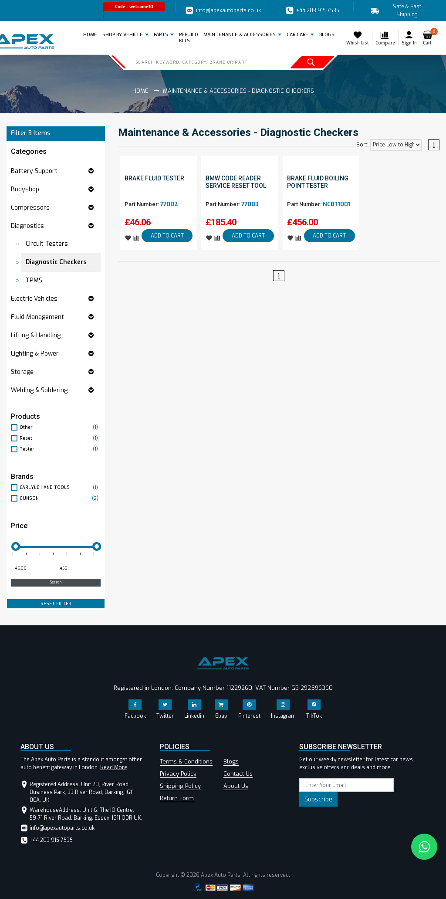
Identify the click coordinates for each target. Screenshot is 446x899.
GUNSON (60, 498)
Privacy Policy (178, 773)
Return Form (177, 798)
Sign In (409, 38)
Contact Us (238, 773)
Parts (161, 34)
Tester (60, 449)
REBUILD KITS (188, 37)
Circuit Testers (47, 244)
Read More (113, 767)
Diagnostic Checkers (56, 262)
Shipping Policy (180, 786)
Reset (60, 438)
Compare (385, 38)
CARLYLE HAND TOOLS (60, 487)
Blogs (231, 761)
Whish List (357, 38)
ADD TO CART (167, 235)
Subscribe (318, 799)
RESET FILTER (56, 604)
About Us (235, 786)
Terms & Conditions (186, 761)
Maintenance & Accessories (239, 34)
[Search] (199, 62)
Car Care (297, 34)
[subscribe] (346, 785)
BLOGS (326, 34)
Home (91, 34)
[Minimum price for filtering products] (32, 569)
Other (60, 427)
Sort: (362, 144)
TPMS (34, 280)
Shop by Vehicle (122, 34)
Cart (429, 38)
